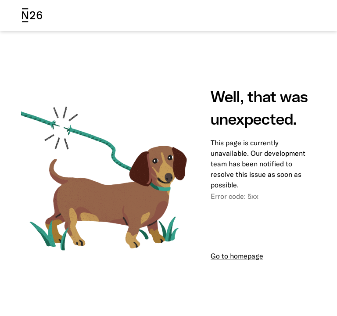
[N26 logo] (32, 15)
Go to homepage (237, 255)
